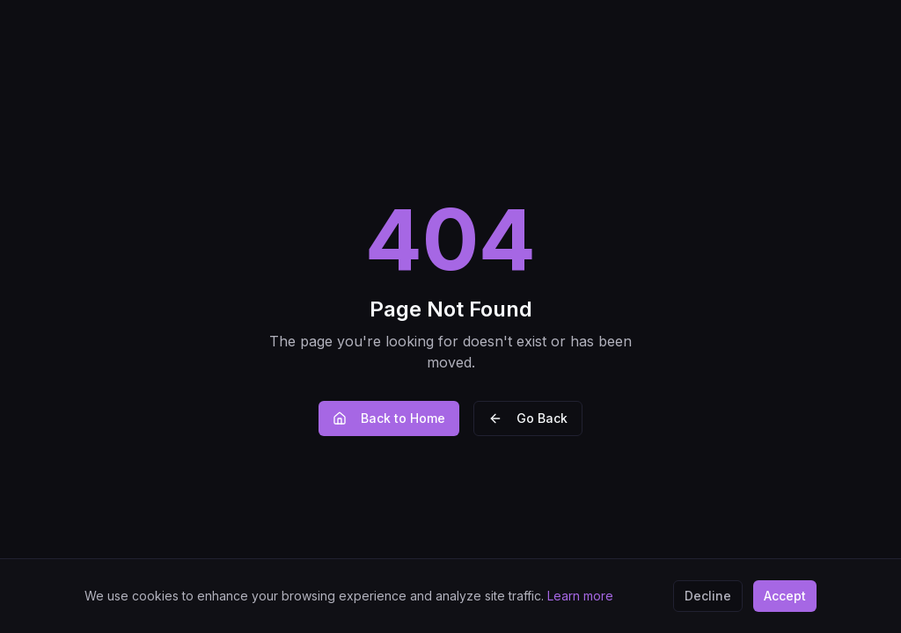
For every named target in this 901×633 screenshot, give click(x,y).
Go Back (528, 418)
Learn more (580, 595)
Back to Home (389, 418)
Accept (785, 595)
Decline (708, 595)
